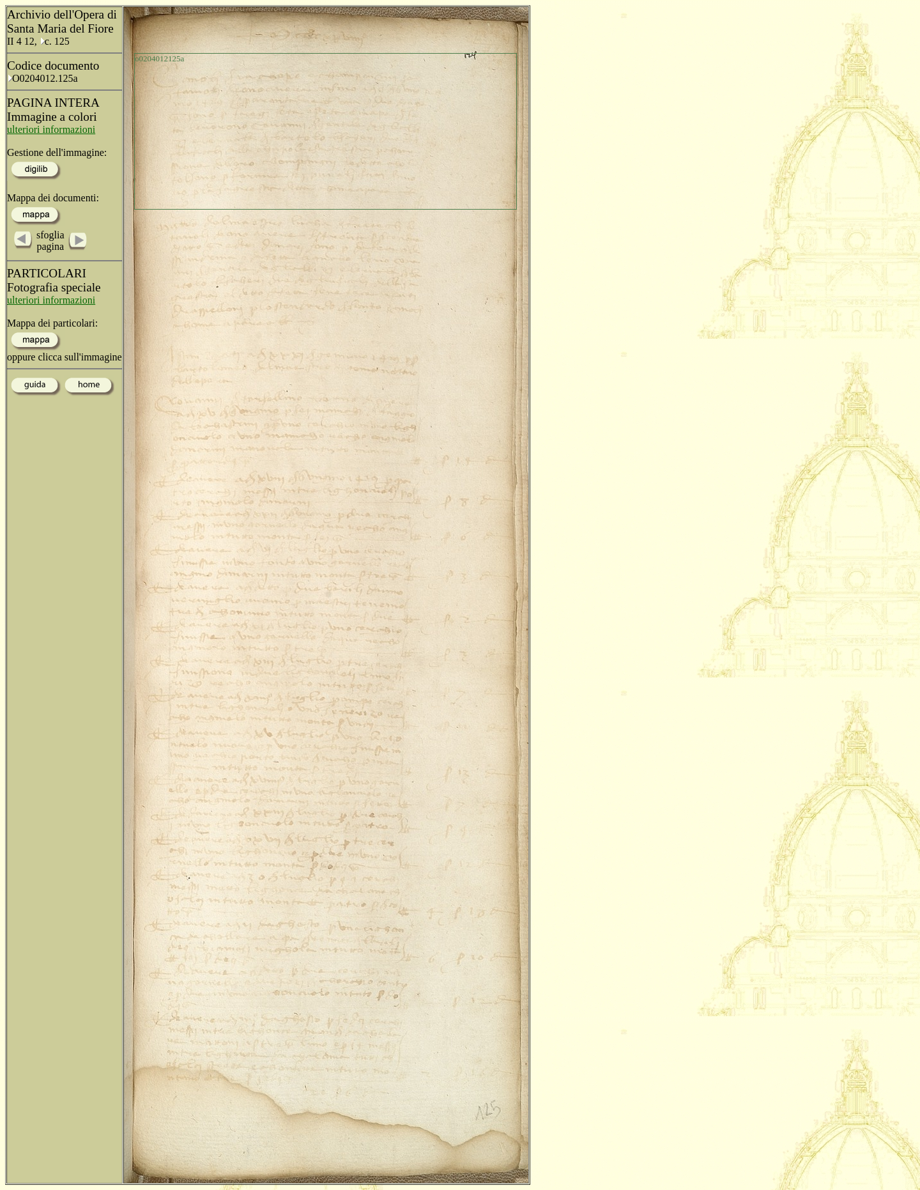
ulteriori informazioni (51, 129)
